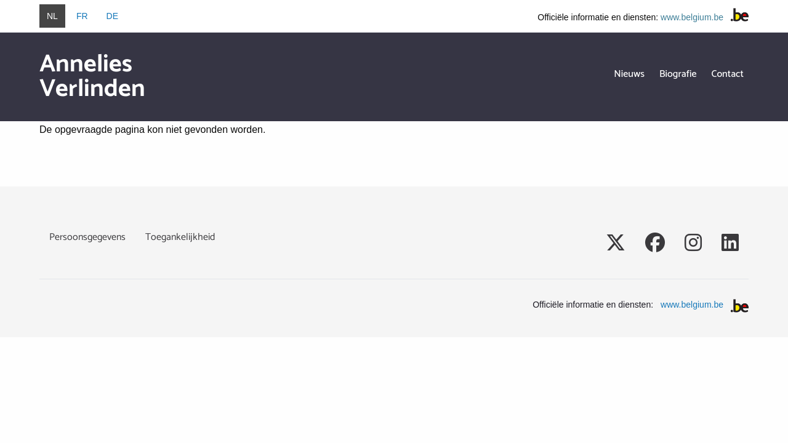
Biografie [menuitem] (678, 74)
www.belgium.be (692, 17)
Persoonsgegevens (87, 237)
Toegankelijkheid (180, 237)
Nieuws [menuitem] (629, 74)
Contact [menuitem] (727, 74)
